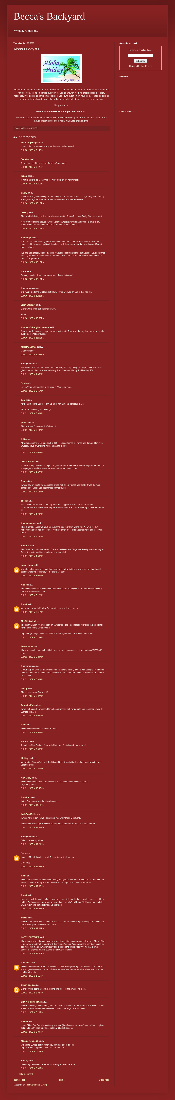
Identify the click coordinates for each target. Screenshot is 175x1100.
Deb (23, 725)
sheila (24, 501)
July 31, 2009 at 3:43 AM (32, 430)
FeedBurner (146, 66)
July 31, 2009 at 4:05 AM (32, 452)
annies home (27, 565)
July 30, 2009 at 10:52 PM (32, 318)
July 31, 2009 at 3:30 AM (32, 413)
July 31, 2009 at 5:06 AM (32, 576)
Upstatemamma (28, 523)
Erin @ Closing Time (31, 1002)
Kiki (23, 439)
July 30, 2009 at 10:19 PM (32, 279)
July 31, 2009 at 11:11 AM (32, 805)
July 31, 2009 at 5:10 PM (32, 1012)
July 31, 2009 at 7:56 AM (32, 732)
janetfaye (25, 422)
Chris (23, 271)
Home (62, 1080)
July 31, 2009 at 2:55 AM (32, 391)
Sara (23, 400)
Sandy (24, 193)
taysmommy (27, 646)
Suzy (23, 853)
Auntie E (25, 546)
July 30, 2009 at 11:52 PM (32, 338)
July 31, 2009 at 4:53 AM (32, 556)
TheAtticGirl (27, 621)
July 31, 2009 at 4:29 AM (32, 514)
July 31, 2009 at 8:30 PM (32, 1068)
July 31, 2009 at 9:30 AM (32, 769)
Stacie (24, 918)
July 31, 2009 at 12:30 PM (32, 953)
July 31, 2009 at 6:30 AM (32, 679)
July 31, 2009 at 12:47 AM (32, 355)
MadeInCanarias (29, 347)
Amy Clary (26, 778)
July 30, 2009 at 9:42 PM (32, 167)
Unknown (25, 962)
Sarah (24, 383)
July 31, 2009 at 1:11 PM (32, 976)
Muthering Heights (30, 142)
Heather (25, 1021)
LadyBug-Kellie (28, 814)
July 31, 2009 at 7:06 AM (32, 715)
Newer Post (19, 1080)
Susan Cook (27, 985)
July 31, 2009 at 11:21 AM (32, 827)
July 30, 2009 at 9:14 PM (32, 150)
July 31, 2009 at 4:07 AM (32, 472)
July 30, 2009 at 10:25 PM (32, 296)
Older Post (104, 1080)
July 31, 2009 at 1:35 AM (32, 374)
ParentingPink (28, 705)
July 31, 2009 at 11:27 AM (32, 867)
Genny (24, 688)
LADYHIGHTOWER (30, 937)
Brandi (24, 604)
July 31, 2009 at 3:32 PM (32, 993)
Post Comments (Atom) (36, 1085)
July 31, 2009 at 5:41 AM (32, 612)
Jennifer (25, 159)
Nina (23, 481)
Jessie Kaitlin (27, 461)
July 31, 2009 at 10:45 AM (32, 788)
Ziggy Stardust (28, 305)
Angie (24, 585)
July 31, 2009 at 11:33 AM (32, 886)
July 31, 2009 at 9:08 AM (32, 749)
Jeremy (24, 212)
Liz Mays (25, 758)
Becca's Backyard (49, 16)
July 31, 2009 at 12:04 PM (32, 928)
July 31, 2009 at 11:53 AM (32, 908)
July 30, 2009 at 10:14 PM (32, 228)
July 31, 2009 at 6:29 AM (32, 637)
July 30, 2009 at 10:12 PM (32, 184)
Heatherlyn (26, 238)
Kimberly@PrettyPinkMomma (35, 327)
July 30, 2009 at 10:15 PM (32, 262)
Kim (23, 876)
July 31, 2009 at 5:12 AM (32, 595)
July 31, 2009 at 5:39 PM (32, 1032)
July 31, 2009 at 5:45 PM (32, 1051)
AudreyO (25, 1060)
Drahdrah (25, 797)
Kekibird (25, 741)
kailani (24, 176)
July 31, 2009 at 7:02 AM (32, 696)
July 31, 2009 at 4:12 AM (32, 492)
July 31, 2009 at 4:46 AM (32, 536)
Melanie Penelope (29, 1041)
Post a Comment (25, 1074)
